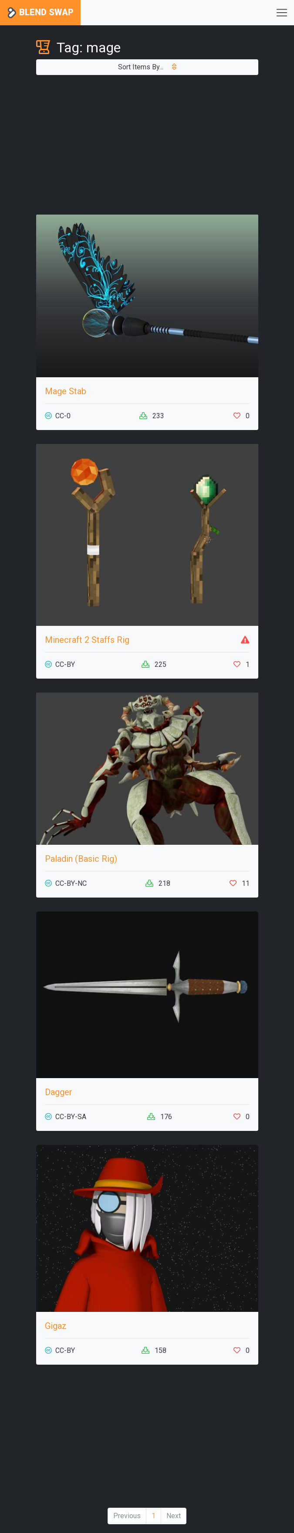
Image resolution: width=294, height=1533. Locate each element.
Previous (127, 1516)
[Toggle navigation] (282, 12)
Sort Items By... (147, 67)
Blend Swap (40, 13)
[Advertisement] (147, 145)
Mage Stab (65, 391)
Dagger (58, 1092)
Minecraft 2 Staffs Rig (87, 640)
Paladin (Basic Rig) (81, 859)
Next (173, 1516)
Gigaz (56, 1326)
